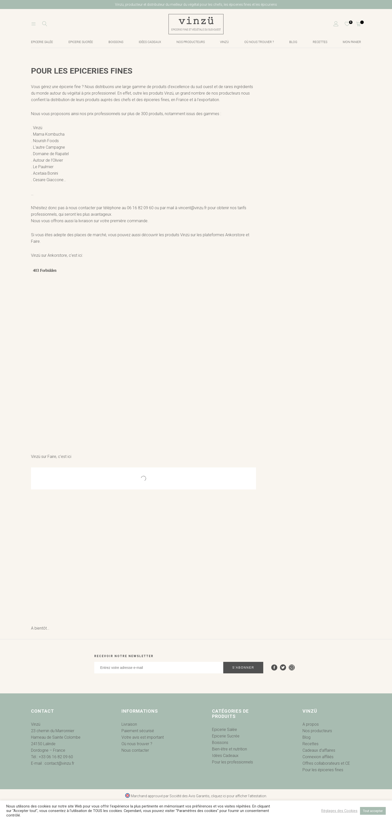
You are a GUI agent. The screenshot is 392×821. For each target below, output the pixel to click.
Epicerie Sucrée (80, 42)
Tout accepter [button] (373, 811)
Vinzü (224, 42)
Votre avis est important (143, 737)
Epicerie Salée (224, 729)
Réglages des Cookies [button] (339, 810)
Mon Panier (352, 42)
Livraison (129, 724)
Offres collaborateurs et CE (326, 763)
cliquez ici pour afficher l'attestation (238, 796)
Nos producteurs (190, 42)
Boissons (115, 42)
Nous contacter (135, 750)
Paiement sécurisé (138, 730)
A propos (310, 724)
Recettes (320, 42)
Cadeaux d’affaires (318, 750)
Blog (293, 42)
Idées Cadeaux (225, 755)
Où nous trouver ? (259, 42)
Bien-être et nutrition (229, 749)
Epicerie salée (42, 42)
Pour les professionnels (232, 762)
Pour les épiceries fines (322, 769)
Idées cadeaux (150, 42)
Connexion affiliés (318, 756)
